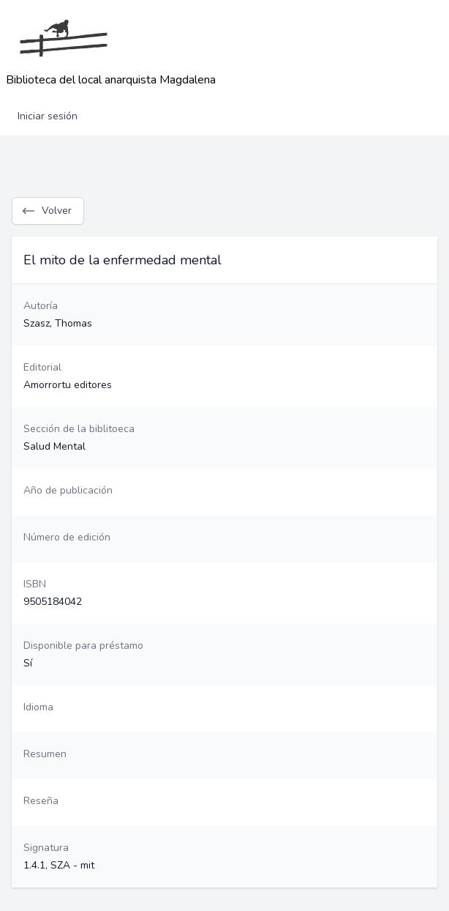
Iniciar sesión (48, 116)
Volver (46, 211)
